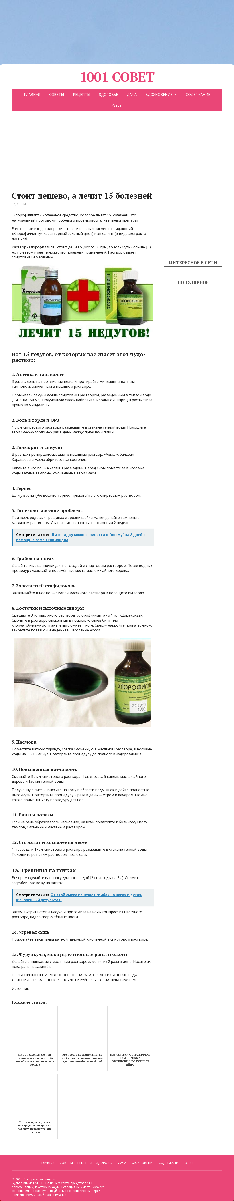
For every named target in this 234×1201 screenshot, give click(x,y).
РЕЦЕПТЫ (81, 94)
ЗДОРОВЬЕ (108, 94)
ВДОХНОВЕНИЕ (159, 94)
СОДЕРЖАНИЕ (198, 94)
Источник (20, 988)
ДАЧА (132, 94)
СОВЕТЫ (56, 94)
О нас (117, 105)
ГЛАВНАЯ (32, 94)
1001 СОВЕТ (117, 76)
